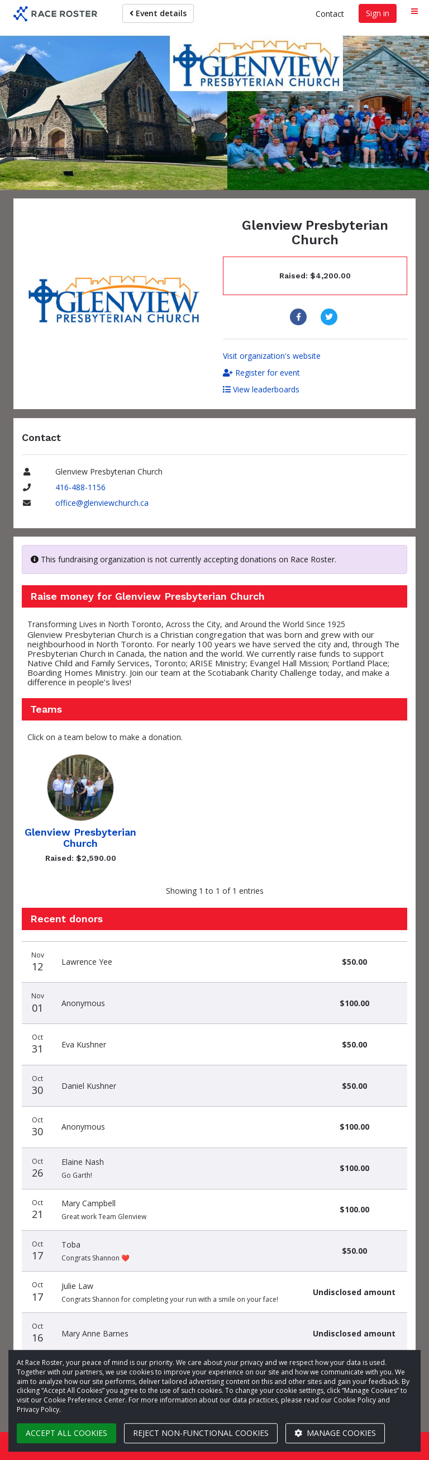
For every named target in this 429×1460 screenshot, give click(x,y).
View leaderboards (261, 389)
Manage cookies (335, 1433)
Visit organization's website (272, 355)
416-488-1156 (80, 487)
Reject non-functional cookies (201, 1433)
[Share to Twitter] (330, 317)
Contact (330, 13)
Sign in (377, 13)
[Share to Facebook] (299, 317)
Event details (158, 13)
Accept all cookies (66, 1433)
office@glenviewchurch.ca (102, 502)
